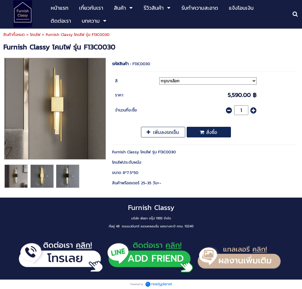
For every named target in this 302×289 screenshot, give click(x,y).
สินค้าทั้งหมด (14, 35)
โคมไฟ (35, 35)
